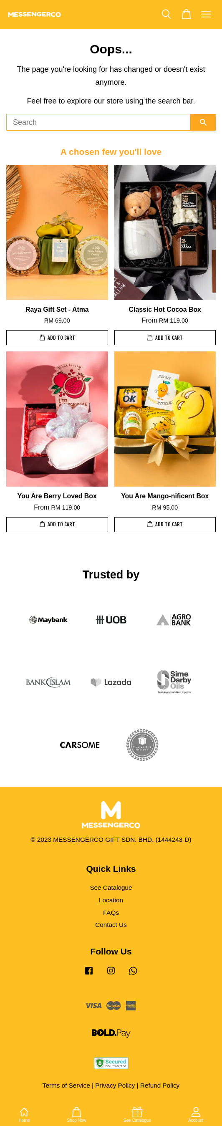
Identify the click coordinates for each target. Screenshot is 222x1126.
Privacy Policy (115, 1085)
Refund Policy (159, 1085)
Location (111, 900)
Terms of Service (66, 1085)
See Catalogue (111, 887)
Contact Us (111, 924)
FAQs (111, 912)
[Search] (98, 122)
